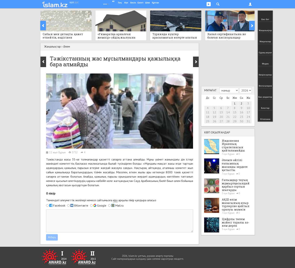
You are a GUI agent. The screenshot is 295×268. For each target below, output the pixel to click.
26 (214, 121)
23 (241, 117)
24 (248, 117)
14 (228, 112)
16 (241, 112)
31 (248, 121)
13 (221, 112)
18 (207, 117)
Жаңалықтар (52, 46)
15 (234, 112)
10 (248, 108)
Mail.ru (119, 205)
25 (207, 121)
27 (221, 121)
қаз (72, 2)
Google (101, 205)
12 (214, 112)
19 (214, 117)
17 (248, 112)
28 (228, 121)
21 (228, 117)
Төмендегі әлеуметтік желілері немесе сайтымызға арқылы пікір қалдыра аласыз (101, 200)
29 (234, 121)
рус (77, 2)
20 (221, 117)
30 (241, 121)
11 (207, 112)
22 (234, 117)
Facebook (59, 205)
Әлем (66, 46)
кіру (115, 200)
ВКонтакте (81, 205)
